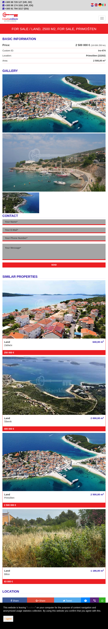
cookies (31, 607)
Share (15, 600)
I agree (8, 618)
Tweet (67, 600)
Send (54, 265)
